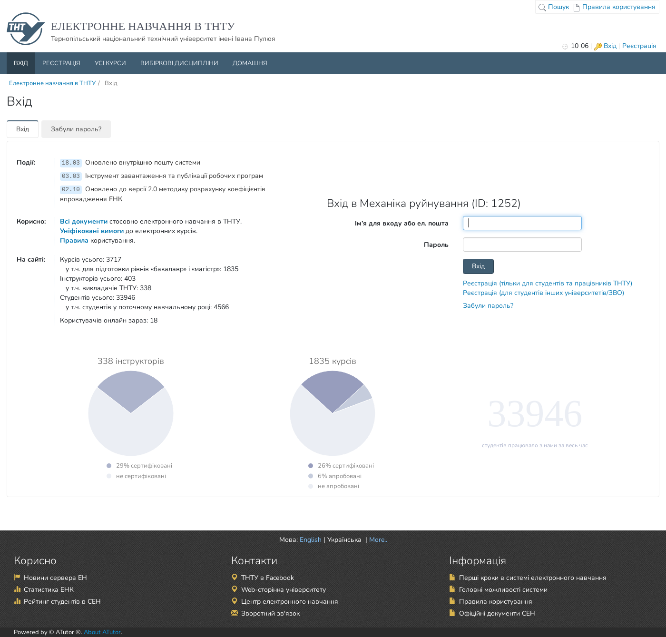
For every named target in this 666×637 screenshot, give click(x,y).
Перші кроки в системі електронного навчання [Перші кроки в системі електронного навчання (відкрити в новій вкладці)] (533, 577)
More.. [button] (377, 539)
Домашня (250, 63)
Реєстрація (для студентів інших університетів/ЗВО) (543, 292)
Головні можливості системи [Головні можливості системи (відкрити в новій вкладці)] (503, 589)
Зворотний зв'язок (270, 613)
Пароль (436, 244)
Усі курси (110, 63)
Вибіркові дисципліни (179, 63)
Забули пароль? (76, 129)
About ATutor (102, 632)
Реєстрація (639, 45)
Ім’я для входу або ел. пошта (402, 223)
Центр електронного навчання (289, 601)
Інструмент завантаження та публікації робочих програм (161, 175)
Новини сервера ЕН (55, 577)
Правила (74, 240)
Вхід (605, 45)
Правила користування (614, 6)
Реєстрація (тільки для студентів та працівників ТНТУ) (547, 283)
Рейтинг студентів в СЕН (62, 601)
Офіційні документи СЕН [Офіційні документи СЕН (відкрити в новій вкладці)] (497, 613)
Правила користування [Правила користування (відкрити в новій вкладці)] (495, 601)
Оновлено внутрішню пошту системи (130, 162)
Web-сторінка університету (283, 589)
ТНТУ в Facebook (267, 577)
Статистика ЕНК (49, 589)
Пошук (554, 6)
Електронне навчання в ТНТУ (52, 83)
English (311, 539)
